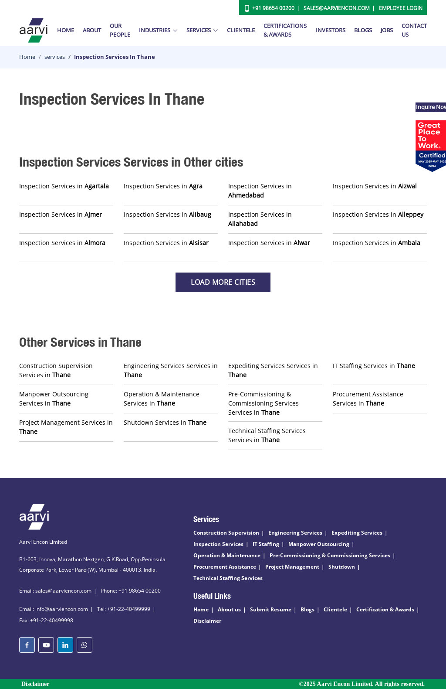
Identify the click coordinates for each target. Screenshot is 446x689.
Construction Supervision (226, 532)
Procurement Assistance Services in (368, 398)
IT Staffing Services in (374, 366)
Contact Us (414, 30)
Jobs (387, 30)
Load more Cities (223, 282)
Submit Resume (270, 609)
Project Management (292, 566)
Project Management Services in (66, 427)
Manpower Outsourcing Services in (53, 398)
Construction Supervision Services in (56, 370)
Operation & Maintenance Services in (161, 398)
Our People (120, 30)
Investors (330, 30)
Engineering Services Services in (171, 370)
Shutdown (341, 566)
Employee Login (400, 8)
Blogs (363, 30)
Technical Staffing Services (228, 578)
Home (65, 30)
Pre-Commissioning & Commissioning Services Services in (263, 403)
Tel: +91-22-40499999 (123, 609)
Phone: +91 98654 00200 (131, 590)
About (92, 30)
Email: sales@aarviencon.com (55, 590)
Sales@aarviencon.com (337, 8)
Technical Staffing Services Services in (267, 435)
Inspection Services (218, 544)
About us (229, 609)
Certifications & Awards (285, 30)
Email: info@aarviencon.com (53, 609)
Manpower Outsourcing (318, 544)
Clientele (241, 30)
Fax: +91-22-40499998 (46, 620)
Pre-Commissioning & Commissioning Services (330, 555)
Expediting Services (356, 532)
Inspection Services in (64, 186)
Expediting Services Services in (273, 370)
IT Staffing (266, 544)
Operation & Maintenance (226, 555)
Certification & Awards (385, 609)
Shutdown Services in (165, 422)
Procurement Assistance (224, 566)
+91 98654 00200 (273, 8)
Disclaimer (207, 620)
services (54, 57)
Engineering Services (295, 532)
